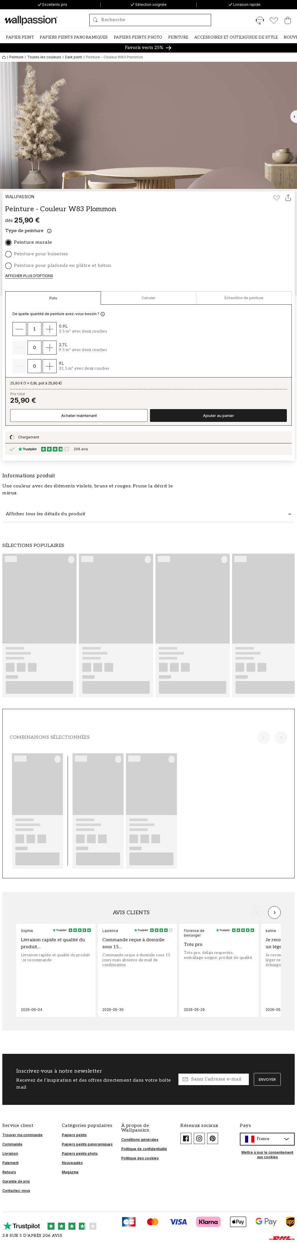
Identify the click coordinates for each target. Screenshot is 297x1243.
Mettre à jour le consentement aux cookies (267, 1154)
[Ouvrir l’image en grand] (148, 125)
